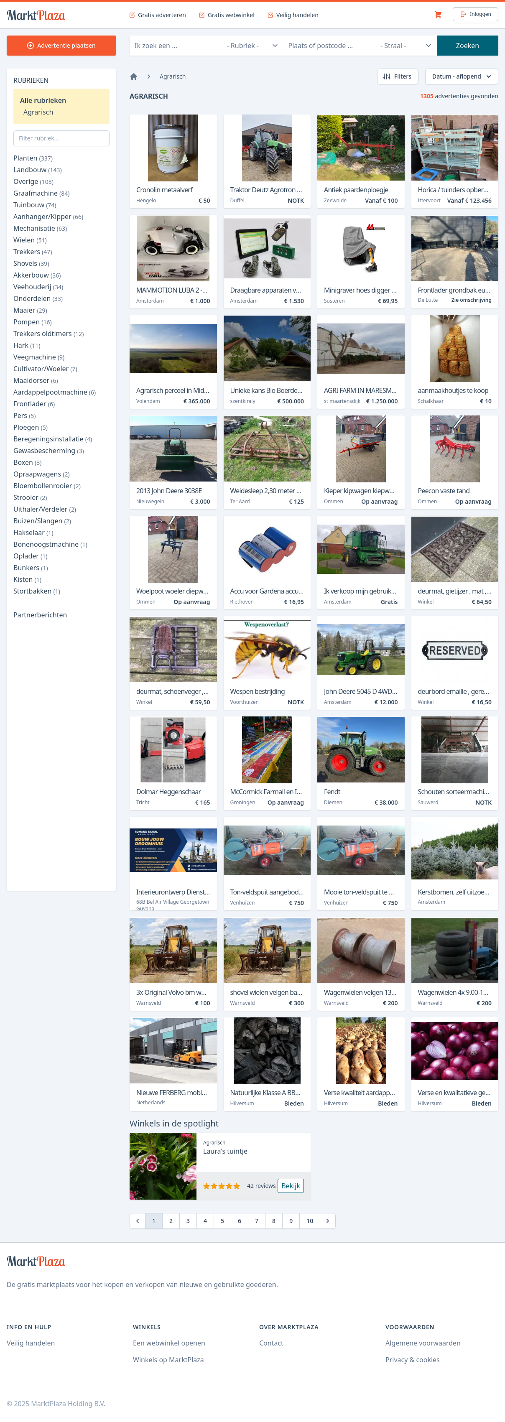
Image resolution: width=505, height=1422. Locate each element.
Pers (24, 415)
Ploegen (30, 427)
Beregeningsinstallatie (52, 438)
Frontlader (34, 403)
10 (309, 1221)
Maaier (30, 310)
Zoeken (467, 45)
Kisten (27, 579)
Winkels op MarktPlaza (168, 1359)
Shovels (31, 263)
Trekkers (32, 251)
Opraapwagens (41, 474)
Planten (33, 158)
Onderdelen (38, 298)
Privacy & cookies (412, 1359)
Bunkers (30, 567)
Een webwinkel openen (169, 1343)
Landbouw (37, 169)
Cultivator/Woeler (45, 368)
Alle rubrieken (43, 100)
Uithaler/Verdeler (44, 509)
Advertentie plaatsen (61, 45)
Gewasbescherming (48, 450)
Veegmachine (38, 357)
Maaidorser (35, 380)
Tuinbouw (34, 204)
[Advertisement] (61, 758)
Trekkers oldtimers (48, 333)
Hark (27, 345)
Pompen (32, 321)
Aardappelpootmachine (54, 392)
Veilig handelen (31, 1343)
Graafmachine (41, 193)
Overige (33, 181)
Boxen (27, 462)
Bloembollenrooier (47, 485)
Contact (271, 1343)
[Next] (328, 1221)
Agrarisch (38, 112)
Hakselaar (33, 532)
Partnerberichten (40, 614)
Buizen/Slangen (42, 520)
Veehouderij (38, 286)
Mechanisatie (40, 228)
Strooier (30, 497)
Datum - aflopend (462, 76)
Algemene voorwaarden (423, 1343)
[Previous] (137, 1221)
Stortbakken (36, 591)
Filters (397, 76)
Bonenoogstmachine (50, 544)
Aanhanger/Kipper (48, 216)
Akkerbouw (37, 275)
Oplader (30, 556)
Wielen (30, 240)
